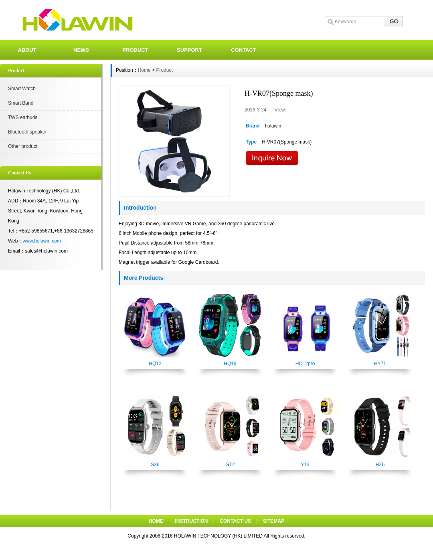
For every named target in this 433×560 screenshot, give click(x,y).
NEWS (81, 50)
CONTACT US (235, 521)
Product (164, 70)
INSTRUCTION (191, 521)
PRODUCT (135, 50)
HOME (156, 521)
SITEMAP (273, 521)
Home (144, 70)
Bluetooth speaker (27, 132)
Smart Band (20, 103)
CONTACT (243, 50)
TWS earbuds (22, 117)
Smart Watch (22, 88)
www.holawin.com (41, 241)
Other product (22, 146)
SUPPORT (189, 50)
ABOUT (27, 50)
